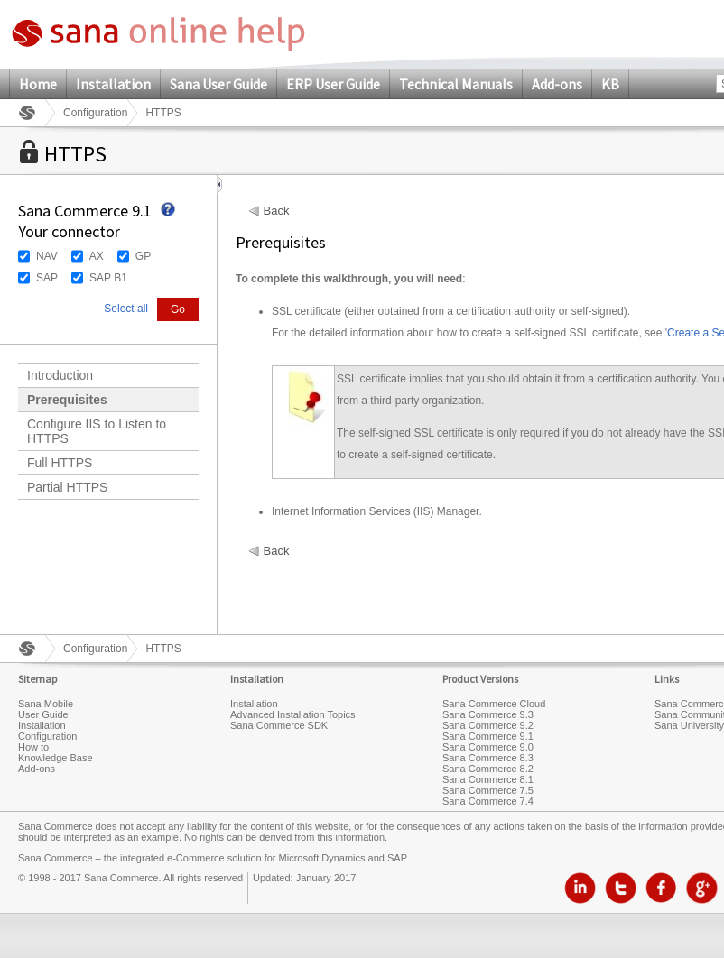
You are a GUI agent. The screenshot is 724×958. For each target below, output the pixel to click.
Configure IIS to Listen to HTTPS (96, 431)
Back (277, 211)
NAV (47, 256)
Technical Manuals (456, 84)
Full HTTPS (59, 463)
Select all (126, 308)
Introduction (60, 375)
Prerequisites (67, 399)
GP (143, 256)
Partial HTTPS (67, 487)
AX (96, 256)
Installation (113, 84)
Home (38, 84)
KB (610, 84)
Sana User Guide (218, 84)
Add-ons (557, 84)
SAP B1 (108, 278)
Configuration (95, 112)
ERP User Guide (333, 84)
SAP (47, 278)
